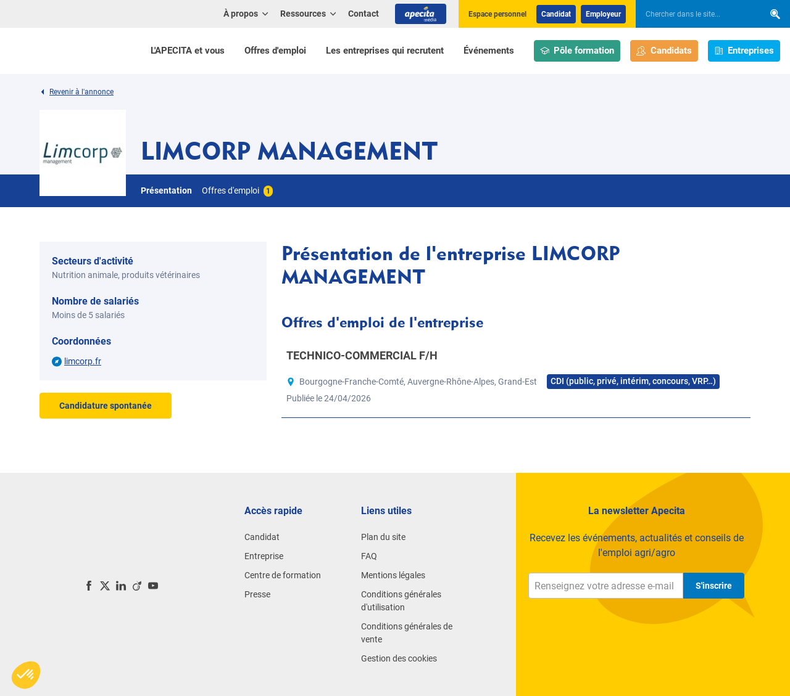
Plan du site (383, 537)
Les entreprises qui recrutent (385, 50)
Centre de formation (282, 575)
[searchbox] (694, 14)
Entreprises (744, 51)
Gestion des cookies (399, 658)
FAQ (369, 556)
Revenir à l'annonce (77, 92)
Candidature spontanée (105, 406)
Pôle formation (577, 51)
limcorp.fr (82, 361)
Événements (489, 50)
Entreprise (263, 556)
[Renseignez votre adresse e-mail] (605, 586)
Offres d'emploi (275, 50)
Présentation (166, 190)
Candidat (556, 14)
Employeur (603, 14)
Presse (257, 594)
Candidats (664, 51)
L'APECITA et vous (188, 50)
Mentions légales (393, 575)
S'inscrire (714, 586)
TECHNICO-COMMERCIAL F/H (362, 355)
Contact (363, 13)
